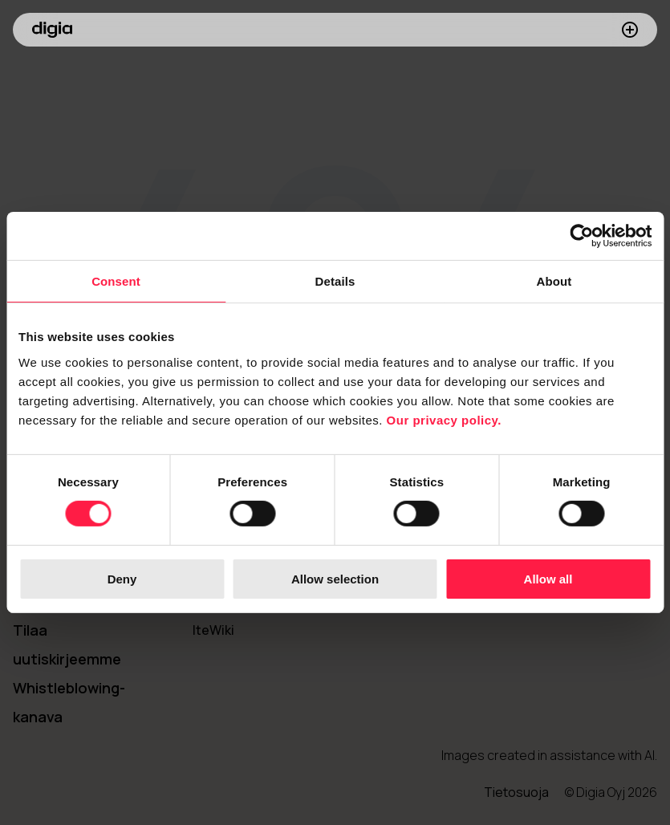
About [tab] (554, 281)
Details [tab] (335, 281)
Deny (122, 579)
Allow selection (335, 579)
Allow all (548, 579)
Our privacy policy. (444, 419)
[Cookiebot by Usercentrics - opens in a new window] (581, 236)
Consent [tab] (115, 281)
